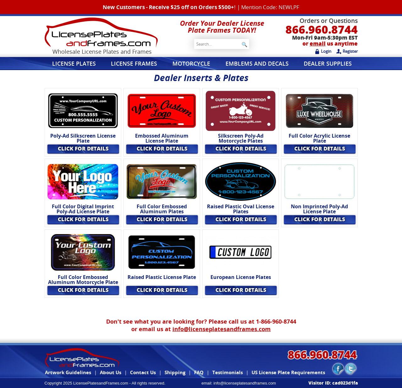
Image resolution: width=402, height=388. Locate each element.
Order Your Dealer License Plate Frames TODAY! (222, 26)
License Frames (134, 63)
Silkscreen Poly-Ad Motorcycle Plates (240, 138)
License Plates (74, 63)
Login (323, 51)
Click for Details (83, 148)
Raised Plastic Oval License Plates (240, 209)
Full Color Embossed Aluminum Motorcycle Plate (83, 280)
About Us (110, 372)
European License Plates (240, 277)
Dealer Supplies (328, 63)
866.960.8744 (321, 29)
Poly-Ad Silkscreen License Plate (83, 138)
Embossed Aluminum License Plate (161, 138)
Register (347, 51)
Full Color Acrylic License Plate (319, 138)
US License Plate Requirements (288, 372)
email (318, 43)
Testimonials (227, 372)
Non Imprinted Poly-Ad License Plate (319, 209)
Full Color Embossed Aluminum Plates (162, 209)
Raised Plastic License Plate (162, 277)
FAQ (199, 372)
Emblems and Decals (257, 63)
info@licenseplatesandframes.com (221, 329)
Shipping (175, 372)
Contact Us (143, 372)
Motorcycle (191, 63)
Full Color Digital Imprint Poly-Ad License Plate (83, 209)
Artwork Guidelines (68, 372)
